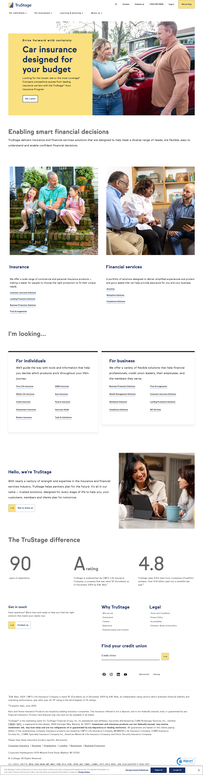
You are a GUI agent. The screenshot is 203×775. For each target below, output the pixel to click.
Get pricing (186, 4)
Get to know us (25, 508)
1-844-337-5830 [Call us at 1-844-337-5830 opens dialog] (156, 4)
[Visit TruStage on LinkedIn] (118, 674)
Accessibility (156, 622)
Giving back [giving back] (108, 617)
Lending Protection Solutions (22, 299)
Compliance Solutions (116, 301)
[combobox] (131, 656)
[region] (101, 770)
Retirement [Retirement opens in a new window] (76, 746)
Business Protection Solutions (23, 305)
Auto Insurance (61, 394)
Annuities (111, 289)
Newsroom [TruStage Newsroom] (107, 626)
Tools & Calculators (63, 417)
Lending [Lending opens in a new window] (63, 746)
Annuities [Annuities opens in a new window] (36, 746)
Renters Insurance (24, 417)
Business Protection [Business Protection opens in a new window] (95, 746)
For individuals (17, 13)
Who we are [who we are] (108, 613)
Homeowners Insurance (26, 410)
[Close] (199, 770)
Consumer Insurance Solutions (23, 293)
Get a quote (30, 99)
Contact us (139, 4)
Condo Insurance (23, 402)
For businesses (43, 13)
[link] (186, 762)
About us (96, 13)
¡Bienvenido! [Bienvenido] (144, 674)
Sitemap (156, 674)
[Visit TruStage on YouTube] (125, 674)
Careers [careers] (106, 622)
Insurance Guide (62, 410)
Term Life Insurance (24, 386)
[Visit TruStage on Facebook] (104, 674)
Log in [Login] (171, 4)
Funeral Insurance (62, 402)
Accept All (177, 770)
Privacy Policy (156, 617)
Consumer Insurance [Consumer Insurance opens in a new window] (18, 746)
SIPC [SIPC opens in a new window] (19, 724)
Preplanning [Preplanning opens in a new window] (50, 746)
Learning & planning (71, 13)
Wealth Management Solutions (122, 394)
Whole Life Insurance (25, 394)
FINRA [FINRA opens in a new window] (11, 724)
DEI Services (155, 410)
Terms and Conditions (160, 613)
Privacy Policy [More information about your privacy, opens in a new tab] (84, 772)
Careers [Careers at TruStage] (126, 4)
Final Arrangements (18, 311)
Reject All (158, 770)
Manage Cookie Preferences (137, 770)
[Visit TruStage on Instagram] (111, 674)
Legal (157, 607)
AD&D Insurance (62, 386)
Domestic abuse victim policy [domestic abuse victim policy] (163, 626)
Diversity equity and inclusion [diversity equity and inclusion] (116, 630)
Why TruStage (118, 607)
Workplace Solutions (115, 295)
